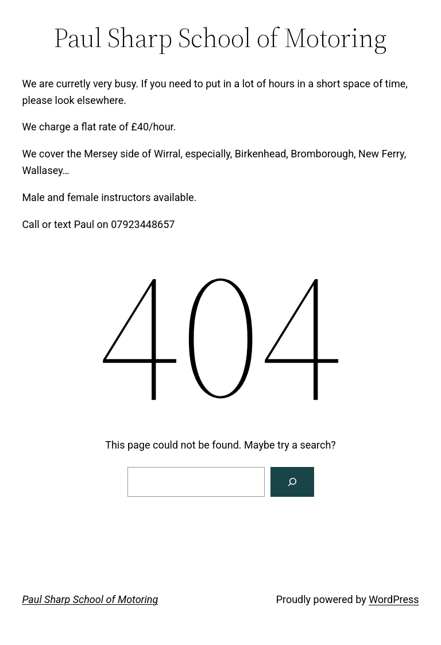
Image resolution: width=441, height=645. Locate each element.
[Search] (292, 482)
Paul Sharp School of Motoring (90, 599)
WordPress (394, 599)
